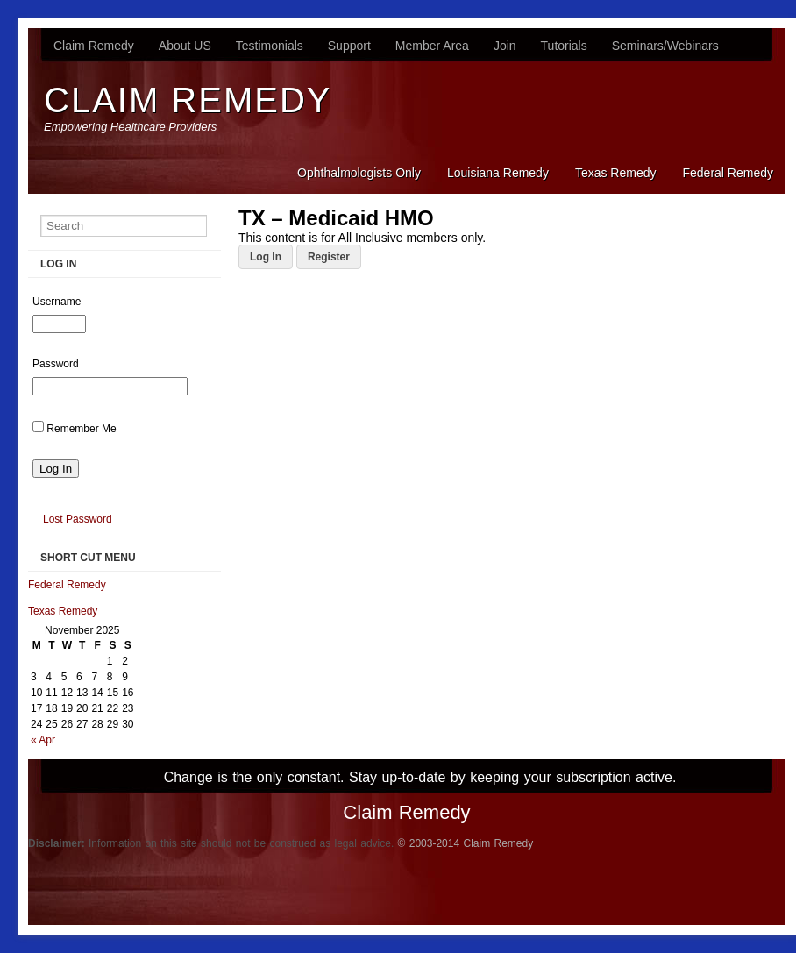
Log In (265, 257)
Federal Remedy (728, 173)
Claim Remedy (93, 46)
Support (349, 46)
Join (505, 46)
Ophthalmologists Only (359, 173)
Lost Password (77, 519)
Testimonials (269, 46)
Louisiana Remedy (498, 173)
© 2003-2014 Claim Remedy (466, 843)
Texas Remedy (616, 173)
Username (56, 301)
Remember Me (81, 429)
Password (55, 364)
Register (329, 257)
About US (185, 46)
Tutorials (564, 46)
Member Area (432, 46)
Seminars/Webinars (665, 46)
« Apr (43, 740)
